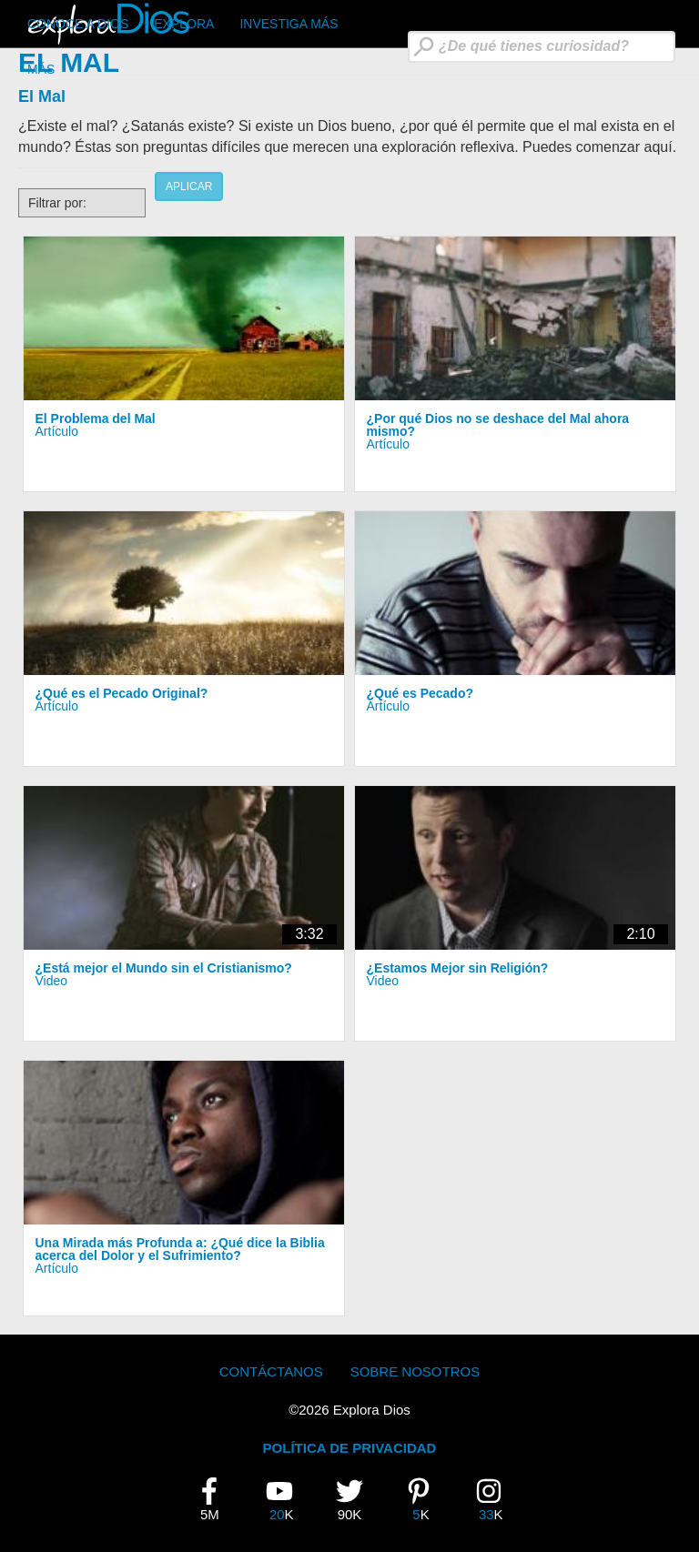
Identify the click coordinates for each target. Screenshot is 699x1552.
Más (41, 69)
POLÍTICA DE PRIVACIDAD (350, 1448)
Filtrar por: (57, 203)
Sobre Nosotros (415, 1371)
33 (496, 1499)
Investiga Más (288, 23)
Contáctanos (271, 1371)
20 (287, 1499)
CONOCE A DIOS (77, 23)
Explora (184, 23)
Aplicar (189, 186)
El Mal (42, 96)
